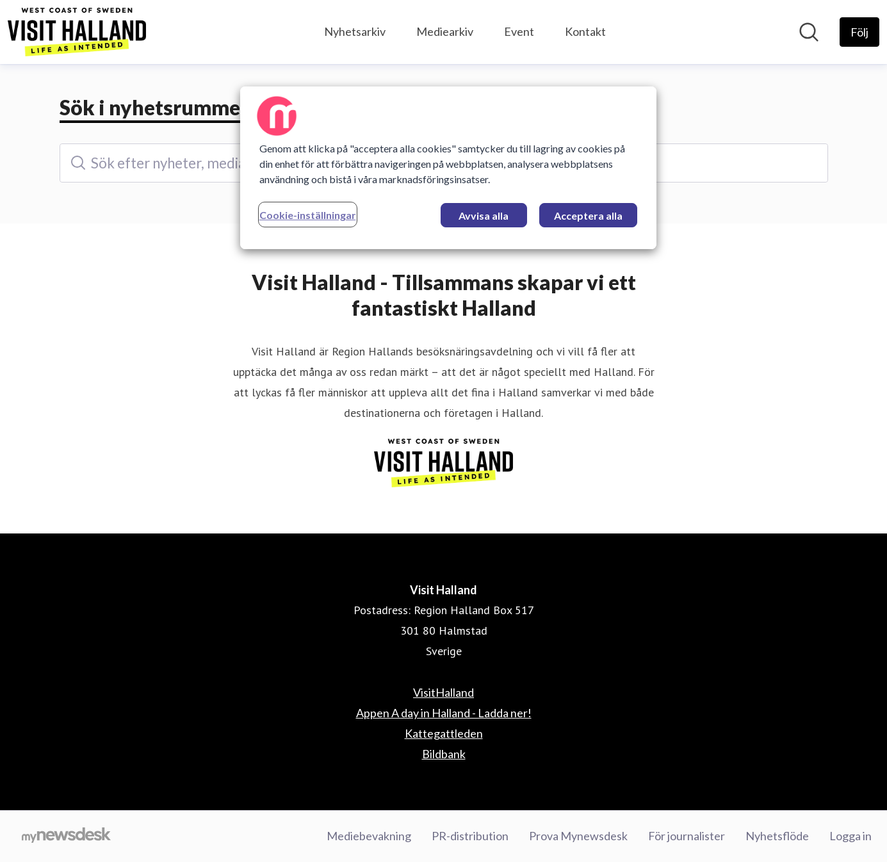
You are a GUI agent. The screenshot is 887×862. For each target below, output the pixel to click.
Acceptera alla (588, 215)
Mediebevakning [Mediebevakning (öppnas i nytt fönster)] (369, 836)
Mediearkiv (444, 31)
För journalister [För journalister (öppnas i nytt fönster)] (686, 836)
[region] (448, 167)
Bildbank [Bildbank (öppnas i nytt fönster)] (444, 754)
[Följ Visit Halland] (859, 32)
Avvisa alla (484, 215)
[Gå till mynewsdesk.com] (66, 836)
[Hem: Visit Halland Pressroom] (77, 32)
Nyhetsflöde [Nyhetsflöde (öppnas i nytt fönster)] (777, 836)
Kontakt (585, 31)
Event (519, 31)
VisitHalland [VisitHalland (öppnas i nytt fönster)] (443, 692)
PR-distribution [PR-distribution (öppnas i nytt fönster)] (470, 836)
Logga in (850, 836)
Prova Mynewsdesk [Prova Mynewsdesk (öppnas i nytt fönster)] (578, 836)
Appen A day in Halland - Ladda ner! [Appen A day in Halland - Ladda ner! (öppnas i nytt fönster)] (444, 713)
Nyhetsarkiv (355, 31)
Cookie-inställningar (307, 215)
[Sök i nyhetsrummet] (809, 32)
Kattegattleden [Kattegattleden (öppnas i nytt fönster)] (444, 733)
